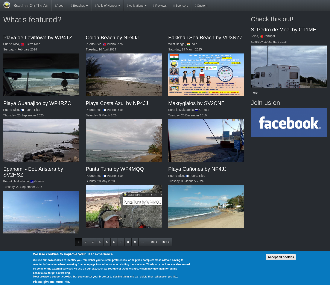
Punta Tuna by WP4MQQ (115, 169)
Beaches (79, 5)
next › (153, 242)
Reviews (160, 5)
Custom (201, 5)
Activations (136, 5)
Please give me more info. (51, 281)
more (254, 92)
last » (166, 242)
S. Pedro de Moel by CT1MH (284, 29)
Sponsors (180, 5)
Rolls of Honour (107, 5)
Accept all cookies (281, 257)
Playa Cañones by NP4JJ (197, 169)
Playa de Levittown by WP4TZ (37, 37)
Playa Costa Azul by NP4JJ (117, 103)
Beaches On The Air (31, 5)
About (59, 5)
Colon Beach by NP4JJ (112, 37)
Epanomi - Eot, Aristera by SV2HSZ (33, 171)
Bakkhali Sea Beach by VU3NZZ (205, 37)
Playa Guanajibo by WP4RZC (37, 103)
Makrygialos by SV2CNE (196, 103)
